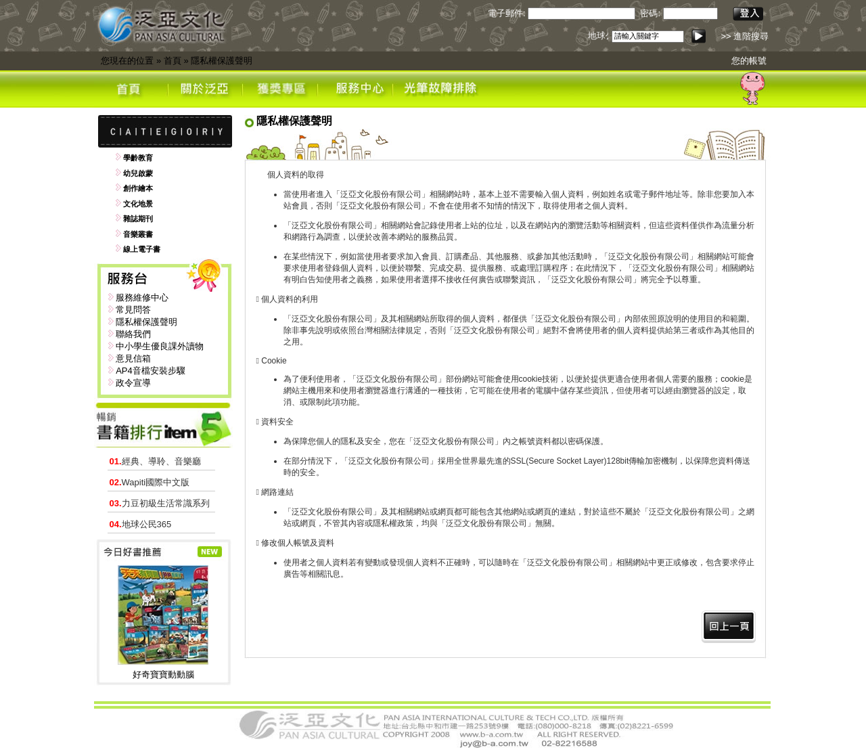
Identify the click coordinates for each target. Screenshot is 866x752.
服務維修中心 (142, 297)
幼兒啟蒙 (138, 173)
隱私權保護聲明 (221, 61)
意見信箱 (133, 358)
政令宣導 (133, 383)
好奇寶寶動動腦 (163, 674)
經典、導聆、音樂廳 (155, 461)
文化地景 (138, 204)
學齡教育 (138, 158)
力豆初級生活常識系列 (160, 503)
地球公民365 (141, 524)
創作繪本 (138, 188)
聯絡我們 (133, 334)
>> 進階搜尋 (745, 36)
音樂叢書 (138, 234)
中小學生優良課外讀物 (160, 346)
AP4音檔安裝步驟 (150, 371)
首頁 (172, 61)
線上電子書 (141, 249)
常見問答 (133, 310)
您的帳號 (749, 61)
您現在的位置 (127, 61)
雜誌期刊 (138, 219)
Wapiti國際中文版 (150, 482)
